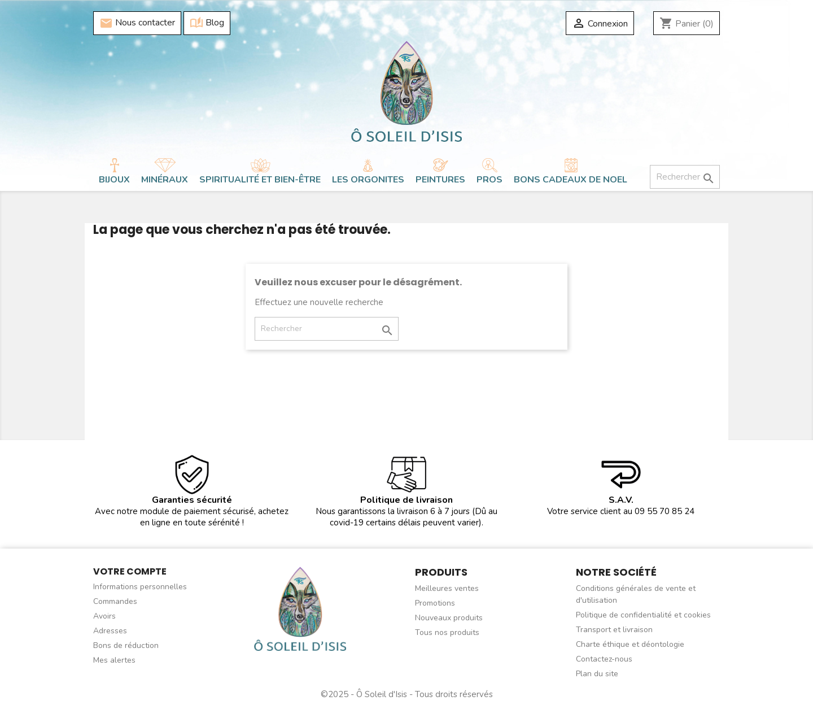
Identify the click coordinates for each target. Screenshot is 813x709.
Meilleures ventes (447, 588)
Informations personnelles (140, 586)
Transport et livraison (614, 629)
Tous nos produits (447, 632)
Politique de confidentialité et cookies (643, 615)
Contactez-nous (604, 659)
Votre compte (130, 571)
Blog (207, 23)
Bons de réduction (126, 645)
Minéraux (164, 179)
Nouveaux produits (449, 617)
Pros (489, 179)
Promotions (435, 603)
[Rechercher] (685, 177)
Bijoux (114, 179)
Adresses (110, 630)
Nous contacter (137, 23)
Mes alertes (114, 660)
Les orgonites (368, 179)
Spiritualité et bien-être (260, 179)
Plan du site (597, 673)
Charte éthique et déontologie (630, 644)
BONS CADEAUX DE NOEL (570, 179)
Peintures (440, 179)
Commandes (115, 601)
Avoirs (104, 616)
